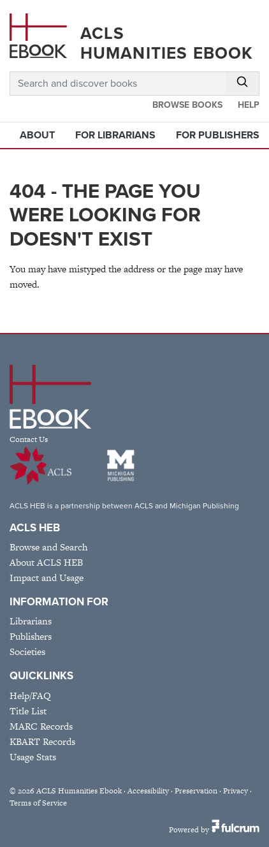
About (37, 135)
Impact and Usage (47, 577)
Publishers (31, 636)
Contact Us (29, 439)
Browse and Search (48, 547)
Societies (27, 651)
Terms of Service (38, 803)
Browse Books (187, 104)
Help (248, 104)
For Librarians (115, 135)
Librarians (31, 621)
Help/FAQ (30, 695)
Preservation (196, 791)
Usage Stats (33, 756)
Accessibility (148, 791)
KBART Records (42, 741)
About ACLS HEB (46, 562)
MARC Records (41, 726)
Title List (28, 711)
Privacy (235, 791)
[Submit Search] (242, 83)
